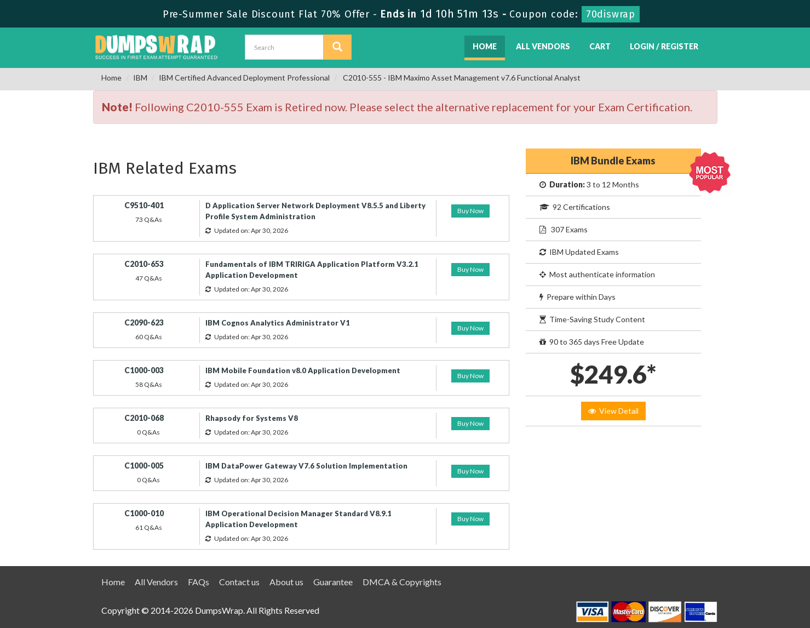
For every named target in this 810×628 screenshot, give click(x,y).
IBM (140, 77)
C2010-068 (144, 418)
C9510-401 (144, 205)
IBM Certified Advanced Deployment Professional (244, 77)
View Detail (613, 410)
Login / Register (664, 46)
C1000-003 (144, 370)
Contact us (239, 581)
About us (286, 581)
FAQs (198, 581)
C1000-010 (144, 513)
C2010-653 (144, 264)
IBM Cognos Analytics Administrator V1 (277, 322)
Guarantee (333, 581)
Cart (600, 46)
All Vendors (543, 46)
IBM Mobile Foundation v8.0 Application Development (302, 370)
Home (485, 46)
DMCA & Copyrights (402, 581)
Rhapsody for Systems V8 (251, 418)
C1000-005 (144, 465)
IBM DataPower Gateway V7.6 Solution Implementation (306, 465)
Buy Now (470, 211)
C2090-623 (144, 322)
